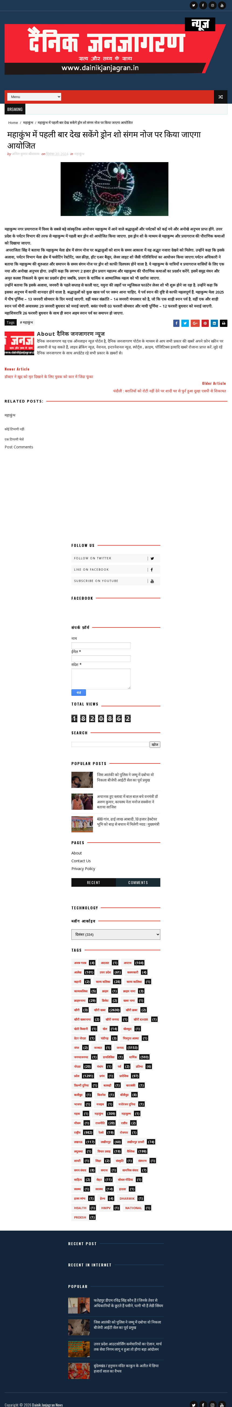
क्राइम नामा (129, 984)
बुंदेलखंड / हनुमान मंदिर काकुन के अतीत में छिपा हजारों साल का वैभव (126, 1360)
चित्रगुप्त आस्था (131, 1031)
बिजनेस (101, 1087)
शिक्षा (98, 1153)
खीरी (76, 1003)
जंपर (76, 1040)
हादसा (122, 1182)
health (80, 1201)
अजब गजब (80, 956)
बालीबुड (78, 1087)
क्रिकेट (105, 993)
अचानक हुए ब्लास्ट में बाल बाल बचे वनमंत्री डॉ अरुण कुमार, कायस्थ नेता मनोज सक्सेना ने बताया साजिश (127, 794)
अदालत (105, 956)
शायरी (77, 1153)
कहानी (77, 974)
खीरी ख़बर (131, 1003)
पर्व (119, 1059)
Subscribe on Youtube (117, 574)
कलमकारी (132, 965)
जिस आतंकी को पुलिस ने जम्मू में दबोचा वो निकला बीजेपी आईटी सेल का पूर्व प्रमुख (125, 769)
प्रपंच (102, 1069)
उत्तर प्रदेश (105, 965)
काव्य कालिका (134, 974)
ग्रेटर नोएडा (80, 1031)
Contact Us (81, 853)
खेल (105, 1022)
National (133, 1201)
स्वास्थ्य (99, 1182)
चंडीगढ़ (104, 1031)
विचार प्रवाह (104, 1144)
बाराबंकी (130, 1078)
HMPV (105, 1201)
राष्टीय (124, 1116)
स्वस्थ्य (77, 1182)
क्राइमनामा (79, 993)
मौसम (77, 1116)
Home (13, 122)
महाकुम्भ (126, 1106)
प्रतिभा (139, 1059)
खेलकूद (127, 1022)
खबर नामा (129, 993)
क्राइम (105, 984)
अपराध (127, 956)
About (76, 846)
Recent (94, 875)
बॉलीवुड (124, 1087)
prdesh (80, 1210)
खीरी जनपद (112, 1012)
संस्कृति (119, 1153)
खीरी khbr (141, 1012)
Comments (138, 875)
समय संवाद (80, 1163)
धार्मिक (133, 1050)
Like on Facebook (117, 562)
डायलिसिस (108, 1050)
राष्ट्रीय (77, 1125)
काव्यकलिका (81, 984)
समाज (104, 1163)
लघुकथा (78, 1144)
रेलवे (101, 1125)
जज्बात (98, 1040)
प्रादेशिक (123, 1069)
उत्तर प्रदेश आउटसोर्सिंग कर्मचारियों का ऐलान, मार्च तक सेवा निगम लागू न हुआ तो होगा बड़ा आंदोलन (128, 1339)
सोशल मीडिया (125, 1172)
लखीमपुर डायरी (135, 1135)
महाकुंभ (28, 122)
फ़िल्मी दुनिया (81, 1078)
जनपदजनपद (81, 1050)
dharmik (127, 1191)
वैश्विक (130, 1144)
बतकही (107, 1078)
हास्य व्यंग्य (79, 1191)
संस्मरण (142, 1153)
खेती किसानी (81, 1022)
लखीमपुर (106, 1135)
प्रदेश (76, 1069)
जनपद (120, 1040)
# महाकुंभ (26, 323)
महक (77, 1106)
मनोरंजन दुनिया (127, 1097)
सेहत (99, 1172)
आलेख (77, 965)
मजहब (100, 1097)
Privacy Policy (83, 861)
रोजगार (124, 1125)
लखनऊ (78, 1135)
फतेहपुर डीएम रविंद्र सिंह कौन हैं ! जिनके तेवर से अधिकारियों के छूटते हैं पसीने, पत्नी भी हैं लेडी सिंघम (128, 1295)
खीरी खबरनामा (82, 1012)
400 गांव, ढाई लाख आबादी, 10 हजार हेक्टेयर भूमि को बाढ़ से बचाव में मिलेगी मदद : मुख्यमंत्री (128, 814)
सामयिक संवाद (130, 1163)
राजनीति (100, 1116)
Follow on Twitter (117, 551)
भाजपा (78, 1097)
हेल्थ (102, 1191)
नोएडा (77, 1059)
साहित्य (78, 1172)
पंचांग (100, 1059)
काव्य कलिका (103, 974)
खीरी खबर (100, 1003)
